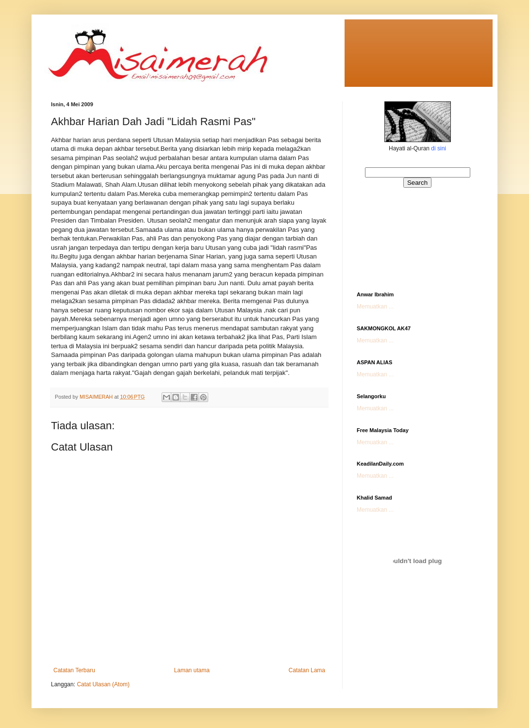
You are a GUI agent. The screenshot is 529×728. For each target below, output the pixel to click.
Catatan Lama (307, 670)
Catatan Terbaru (74, 670)
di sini (438, 148)
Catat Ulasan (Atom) (103, 684)
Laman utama (192, 670)
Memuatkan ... (375, 306)
